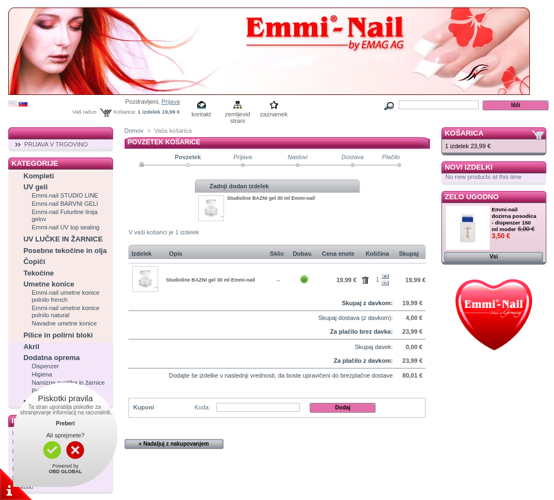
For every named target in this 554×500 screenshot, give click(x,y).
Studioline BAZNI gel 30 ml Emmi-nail (271, 198)
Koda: (202, 407)
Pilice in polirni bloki (58, 335)
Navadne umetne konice (64, 323)
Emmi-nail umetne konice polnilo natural (66, 311)
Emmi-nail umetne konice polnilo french (66, 296)
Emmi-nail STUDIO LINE (65, 195)
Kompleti (39, 176)
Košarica (464, 133)
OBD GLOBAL (65, 471)
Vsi (494, 257)
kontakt (201, 114)
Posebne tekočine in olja (65, 250)
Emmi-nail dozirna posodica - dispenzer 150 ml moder (514, 219)
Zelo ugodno (472, 197)
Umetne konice (49, 284)
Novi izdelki (469, 167)
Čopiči (35, 261)
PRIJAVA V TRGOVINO (56, 144)
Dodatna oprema (52, 357)
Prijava (170, 101)
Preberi (65, 423)
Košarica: (125, 112)
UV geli (36, 187)
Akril (32, 346)
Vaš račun (84, 112)
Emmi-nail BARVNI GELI (65, 203)
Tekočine (39, 273)
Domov (134, 130)
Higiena (42, 374)
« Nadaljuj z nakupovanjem (174, 444)
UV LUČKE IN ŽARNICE (63, 239)
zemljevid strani (237, 115)
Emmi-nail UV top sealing (66, 227)
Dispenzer (45, 366)
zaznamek (274, 114)
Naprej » (396, 444)
